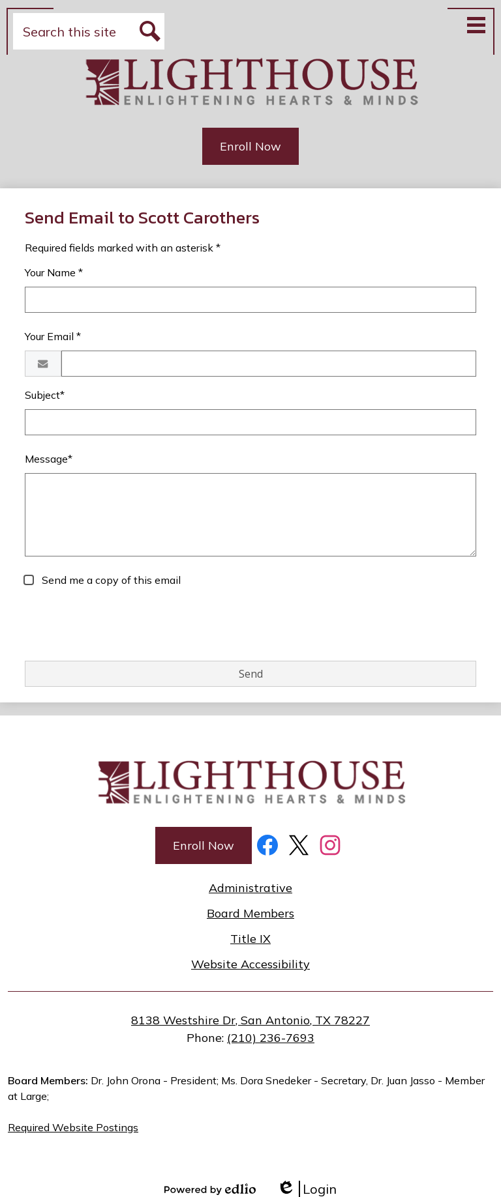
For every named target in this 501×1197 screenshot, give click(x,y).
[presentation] (124, 624)
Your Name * (54, 272)
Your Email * (53, 336)
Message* (48, 458)
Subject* (45, 394)
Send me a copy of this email (110, 579)
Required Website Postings (73, 1127)
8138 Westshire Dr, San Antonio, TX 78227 (250, 1020)
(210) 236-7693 (270, 1037)
